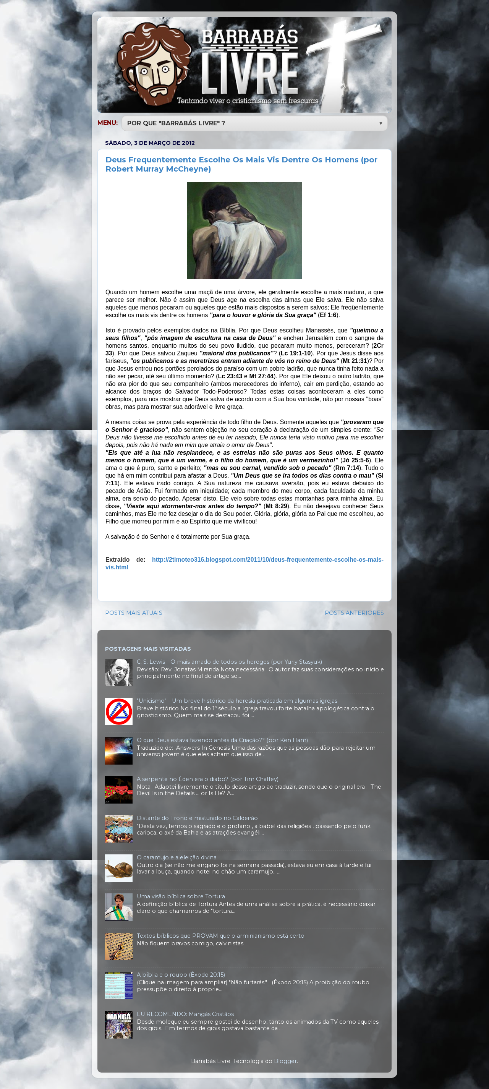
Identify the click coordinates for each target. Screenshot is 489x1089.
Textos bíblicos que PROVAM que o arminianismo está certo (220, 935)
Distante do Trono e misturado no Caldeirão (197, 817)
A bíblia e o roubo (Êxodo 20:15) (181, 974)
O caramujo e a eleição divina (177, 856)
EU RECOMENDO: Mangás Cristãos (185, 1013)
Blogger (285, 1060)
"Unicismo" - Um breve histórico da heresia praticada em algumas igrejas (237, 700)
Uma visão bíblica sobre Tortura (181, 895)
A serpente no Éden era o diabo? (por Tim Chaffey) (208, 778)
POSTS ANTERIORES (354, 612)
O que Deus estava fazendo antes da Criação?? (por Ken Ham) (222, 739)
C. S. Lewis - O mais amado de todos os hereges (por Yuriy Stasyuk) (229, 661)
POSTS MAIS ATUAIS (133, 612)
